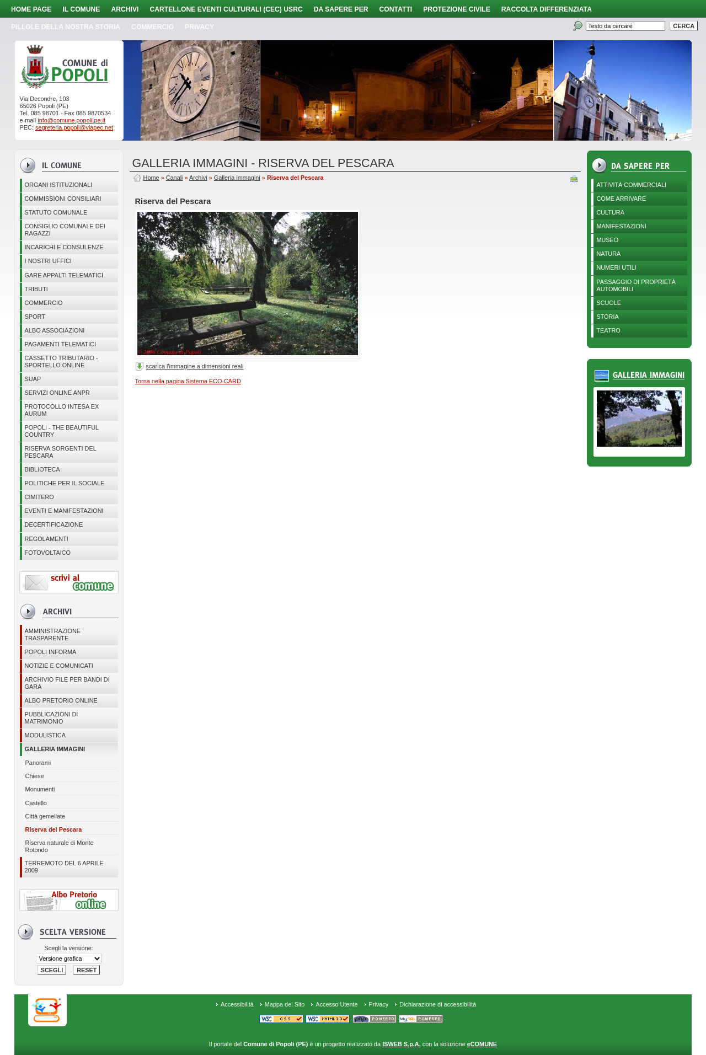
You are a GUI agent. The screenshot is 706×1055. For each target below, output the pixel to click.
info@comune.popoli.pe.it (71, 120)
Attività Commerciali (631, 184)
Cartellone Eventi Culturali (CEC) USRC (225, 9)
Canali (174, 177)
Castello (36, 803)
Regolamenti (46, 538)
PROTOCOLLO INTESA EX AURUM (62, 410)
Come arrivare (621, 198)
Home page (31, 9)
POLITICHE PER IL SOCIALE (65, 483)
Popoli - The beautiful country (62, 431)
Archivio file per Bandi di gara (67, 683)
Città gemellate (45, 816)
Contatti (396, 9)
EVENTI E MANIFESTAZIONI (64, 510)
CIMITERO (39, 497)
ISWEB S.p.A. (401, 1044)
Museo (607, 240)
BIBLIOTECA (42, 469)
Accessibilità (237, 1004)
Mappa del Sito (285, 1004)
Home (151, 177)
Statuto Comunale (56, 212)
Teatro (608, 330)
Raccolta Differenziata (546, 9)
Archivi (124, 9)
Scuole (608, 302)
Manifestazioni (621, 226)
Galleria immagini (55, 749)
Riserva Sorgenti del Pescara (61, 452)
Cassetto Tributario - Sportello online (61, 361)
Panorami (38, 762)
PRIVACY (199, 27)
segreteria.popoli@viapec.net (74, 127)
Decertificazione (54, 524)
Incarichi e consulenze (64, 247)
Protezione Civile (456, 9)
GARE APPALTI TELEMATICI (64, 275)
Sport (35, 316)
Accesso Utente (336, 1004)
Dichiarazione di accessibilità (437, 1004)
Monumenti (40, 789)
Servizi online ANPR (57, 392)
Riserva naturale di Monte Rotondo (59, 846)
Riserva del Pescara (53, 829)
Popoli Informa (51, 652)
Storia (607, 316)
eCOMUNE (482, 1044)
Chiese (34, 776)
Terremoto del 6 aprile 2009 (64, 867)
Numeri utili (616, 267)
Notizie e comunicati (59, 665)
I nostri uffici (48, 261)
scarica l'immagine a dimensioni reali (195, 366)
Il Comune (81, 9)
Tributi (36, 289)
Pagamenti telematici (60, 344)
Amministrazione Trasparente (53, 634)
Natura (608, 253)
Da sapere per (341, 9)
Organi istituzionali (59, 184)
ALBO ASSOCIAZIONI (55, 330)
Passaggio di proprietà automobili (636, 285)
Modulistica (45, 735)
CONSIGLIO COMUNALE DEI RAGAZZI (65, 230)
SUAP (33, 379)
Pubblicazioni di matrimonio (51, 718)
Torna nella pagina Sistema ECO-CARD (188, 381)
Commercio (152, 27)
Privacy (379, 1004)
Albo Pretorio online (61, 700)
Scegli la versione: (68, 948)
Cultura (610, 212)
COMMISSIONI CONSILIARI (63, 198)
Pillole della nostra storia (65, 27)
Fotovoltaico (48, 552)
